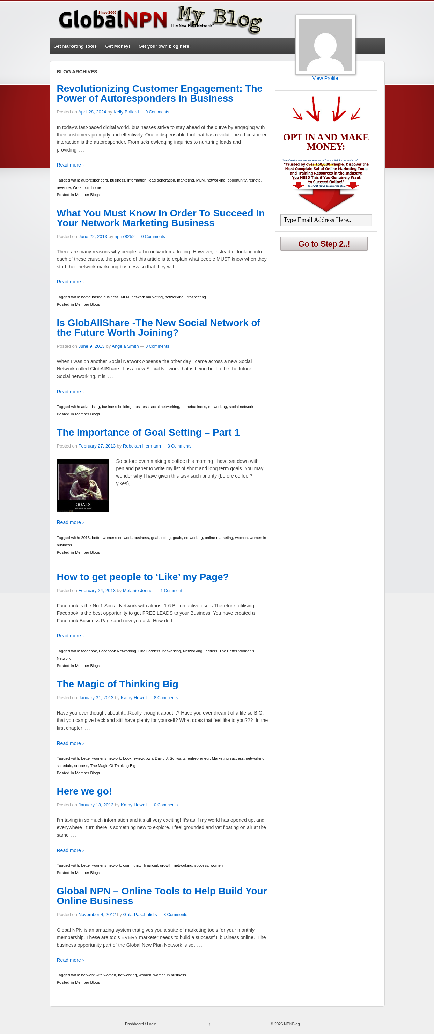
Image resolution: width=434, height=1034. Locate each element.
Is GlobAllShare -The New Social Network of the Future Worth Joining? (158, 327)
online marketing (219, 538)
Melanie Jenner (138, 590)
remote (254, 180)
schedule (64, 765)
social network (241, 407)
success (81, 765)
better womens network (112, 538)
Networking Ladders (200, 651)
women (241, 538)
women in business (169, 975)
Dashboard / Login (140, 1024)
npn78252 (125, 236)
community (132, 865)
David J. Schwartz (170, 758)
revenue (64, 187)
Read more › (70, 165)
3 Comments (179, 446)
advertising (90, 407)
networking (216, 180)
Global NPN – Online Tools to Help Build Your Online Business (162, 896)
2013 (85, 538)
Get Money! (117, 46)
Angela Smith (125, 346)
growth (165, 865)
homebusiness (193, 407)
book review (133, 758)
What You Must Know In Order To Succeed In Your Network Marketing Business (161, 218)
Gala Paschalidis (140, 914)
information (136, 180)
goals (177, 538)
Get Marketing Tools (75, 46)
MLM (200, 180)
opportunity (237, 180)
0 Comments (157, 112)
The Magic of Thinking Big (117, 684)
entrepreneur (199, 758)
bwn (149, 758)
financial (151, 865)
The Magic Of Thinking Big (112, 765)
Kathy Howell (134, 697)
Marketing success (228, 758)
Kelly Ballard (126, 112)
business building (116, 407)
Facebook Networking (117, 651)
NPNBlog (291, 1024)
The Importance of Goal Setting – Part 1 (148, 432)
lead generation (161, 180)
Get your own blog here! (165, 46)
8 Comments (166, 697)
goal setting (161, 538)
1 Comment (171, 590)
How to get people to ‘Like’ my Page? (143, 576)
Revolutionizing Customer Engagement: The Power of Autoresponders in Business (160, 93)
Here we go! (84, 791)
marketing (185, 180)
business (117, 180)
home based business (100, 297)
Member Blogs (87, 195)
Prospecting (196, 297)
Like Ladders (149, 651)
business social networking (156, 407)
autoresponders (94, 180)
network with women (98, 975)
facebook (89, 651)
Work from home (87, 187)
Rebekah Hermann (142, 446)
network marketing (147, 297)
